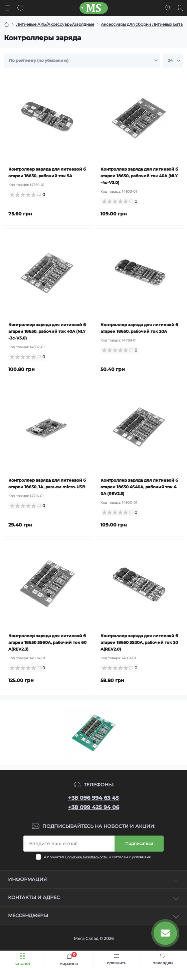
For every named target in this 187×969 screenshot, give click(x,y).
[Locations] (167, 8)
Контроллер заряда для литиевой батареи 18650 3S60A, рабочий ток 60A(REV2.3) (47, 642)
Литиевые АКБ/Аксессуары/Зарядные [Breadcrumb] (55, 24)
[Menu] (8, 8)
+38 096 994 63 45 (93, 798)
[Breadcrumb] (6, 24)
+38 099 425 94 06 (93, 807)
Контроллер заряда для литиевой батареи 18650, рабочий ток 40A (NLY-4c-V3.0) (139, 176)
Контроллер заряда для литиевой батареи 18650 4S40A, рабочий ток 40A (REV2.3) (139, 487)
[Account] (179, 8)
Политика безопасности (86, 857)
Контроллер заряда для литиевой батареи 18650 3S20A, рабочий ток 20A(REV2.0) (139, 642)
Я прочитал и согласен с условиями (97, 857)
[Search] (20, 8)
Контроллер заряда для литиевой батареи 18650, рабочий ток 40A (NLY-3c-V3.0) (47, 331)
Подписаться (139, 843)
